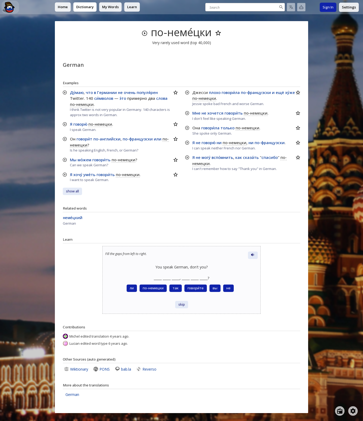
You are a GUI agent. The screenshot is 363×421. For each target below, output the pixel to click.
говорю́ (80, 124)
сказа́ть (251, 157)
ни (219, 142)
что (89, 92)
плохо (215, 92)
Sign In (328, 7)
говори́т (84, 138)
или (157, 138)
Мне (196, 113)
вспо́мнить (222, 157)
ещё (280, 92)
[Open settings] (353, 411)
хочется (215, 113)
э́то (123, 98)
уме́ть (89, 174)
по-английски (107, 138)
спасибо (269, 157)
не (120, 92)
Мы (73, 159)
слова (162, 98)
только (228, 127)
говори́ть (101, 159)
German (72, 394)
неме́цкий (72, 217)
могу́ (206, 157)
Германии (107, 92)
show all (72, 191)
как (238, 157)
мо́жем (84, 159)
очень (130, 92)
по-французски (138, 138)
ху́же (290, 92)
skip (181, 304)
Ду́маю (77, 92)
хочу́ (77, 174)
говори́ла (231, 92)
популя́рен (147, 92)
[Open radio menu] (340, 411)
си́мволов (103, 98)
